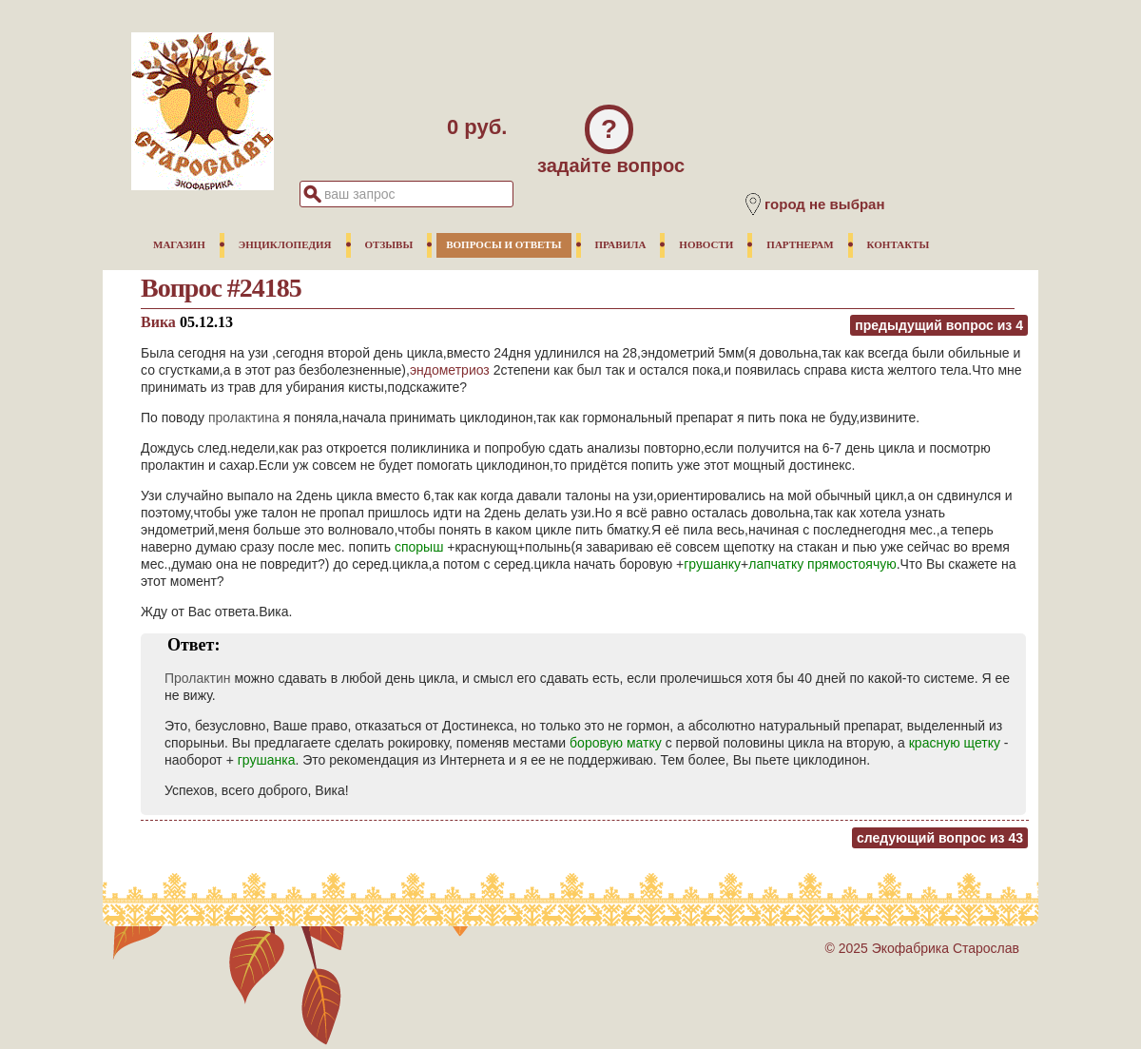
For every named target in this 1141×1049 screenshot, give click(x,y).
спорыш (419, 546)
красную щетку (954, 742)
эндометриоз (450, 370)
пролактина (244, 417)
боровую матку (616, 742)
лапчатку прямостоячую (822, 564)
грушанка (267, 759)
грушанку (712, 564)
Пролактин (197, 678)
